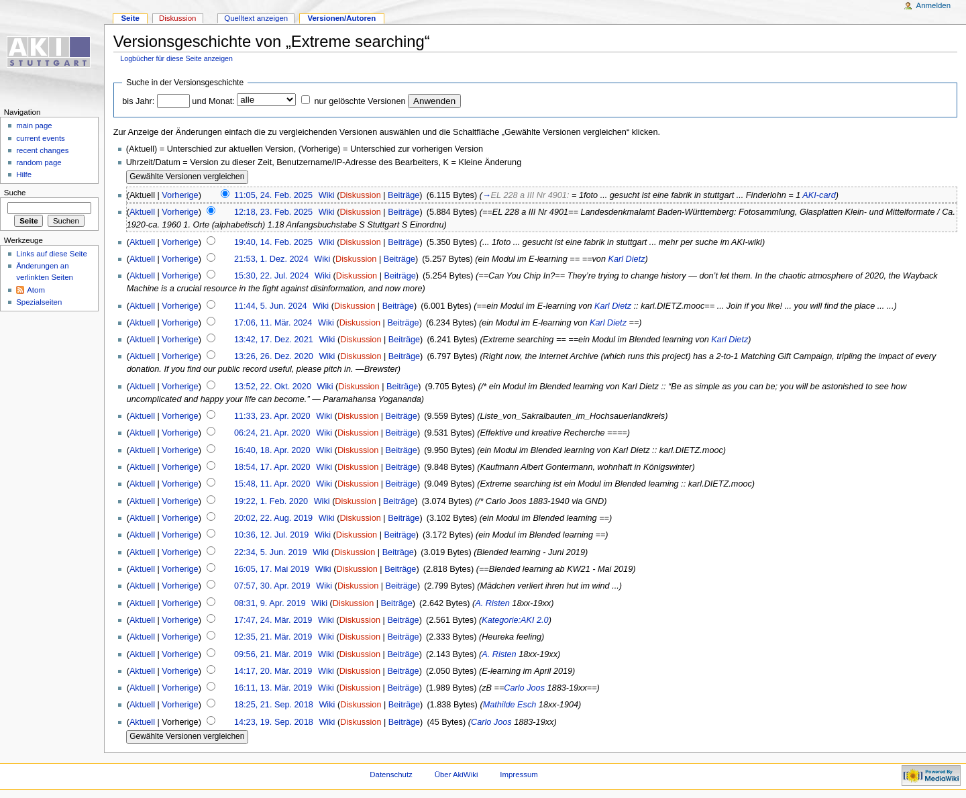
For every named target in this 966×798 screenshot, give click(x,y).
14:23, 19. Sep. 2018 (273, 722)
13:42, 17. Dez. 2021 (273, 339)
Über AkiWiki (456, 774)
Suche (15, 193)
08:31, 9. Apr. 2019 (270, 603)
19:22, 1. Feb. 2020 (271, 501)
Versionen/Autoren (341, 18)
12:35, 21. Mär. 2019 (273, 637)
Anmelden (933, 5)
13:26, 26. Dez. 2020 (273, 356)
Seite (130, 18)
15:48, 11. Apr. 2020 (272, 484)
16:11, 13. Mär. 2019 (273, 688)
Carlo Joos (524, 688)
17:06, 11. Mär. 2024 (273, 323)
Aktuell (142, 212)
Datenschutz (391, 774)
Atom (36, 290)
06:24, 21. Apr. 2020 (272, 433)
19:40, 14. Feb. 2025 (273, 242)
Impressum (519, 774)
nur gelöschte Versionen (359, 101)
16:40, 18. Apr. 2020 (272, 450)
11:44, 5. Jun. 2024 (270, 306)
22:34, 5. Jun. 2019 (270, 552)
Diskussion (359, 195)
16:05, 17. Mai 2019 (271, 569)
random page (39, 162)
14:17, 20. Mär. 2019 (273, 671)
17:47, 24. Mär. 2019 (273, 620)
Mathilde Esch (510, 704)
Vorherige (180, 195)
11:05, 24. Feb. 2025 (273, 195)
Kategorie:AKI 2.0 (515, 620)
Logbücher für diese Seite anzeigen (176, 58)
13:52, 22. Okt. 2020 (272, 386)
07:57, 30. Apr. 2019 (272, 586)
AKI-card (818, 195)
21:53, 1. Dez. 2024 (271, 259)
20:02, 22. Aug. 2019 (273, 518)
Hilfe (24, 174)
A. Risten (492, 603)
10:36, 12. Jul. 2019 (271, 535)
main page (34, 125)
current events (40, 138)
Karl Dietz (626, 259)
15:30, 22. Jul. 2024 (271, 276)
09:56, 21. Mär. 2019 (273, 654)
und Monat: (213, 101)
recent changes (42, 150)
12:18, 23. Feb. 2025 (273, 212)
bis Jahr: (138, 101)
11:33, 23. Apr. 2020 (272, 416)
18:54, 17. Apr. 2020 (272, 467)
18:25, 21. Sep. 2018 (273, 704)
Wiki (327, 195)
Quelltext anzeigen (256, 18)
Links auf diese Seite (51, 254)
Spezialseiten (39, 302)
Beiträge (403, 195)
